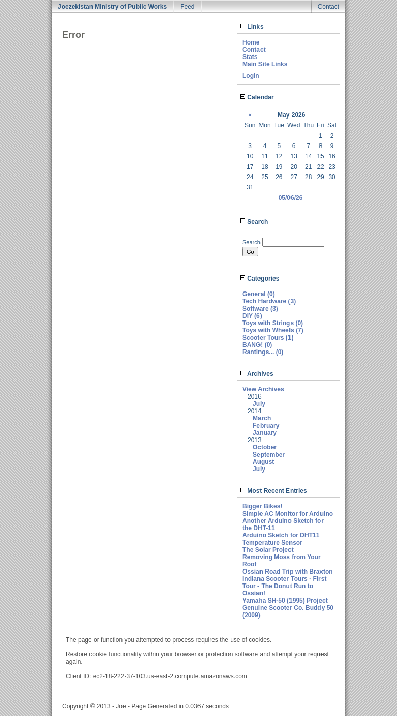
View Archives (263, 389)
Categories (259, 278)
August (263, 461)
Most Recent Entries (273, 490)
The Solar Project (268, 549)
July (259, 403)
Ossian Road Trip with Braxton (287, 571)
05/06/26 (291, 197)
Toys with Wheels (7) (272, 330)
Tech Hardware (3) (269, 301)
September (269, 454)
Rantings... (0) (262, 352)
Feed (187, 6)
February (266, 425)
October (265, 447)
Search (254, 221)
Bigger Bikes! (262, 506)
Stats (249, 57)
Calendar (257, 97)
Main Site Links (264, 64)
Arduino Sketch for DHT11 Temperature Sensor (280, 539)
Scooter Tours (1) (267, 337)
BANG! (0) (257, 344)
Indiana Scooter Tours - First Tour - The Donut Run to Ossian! (284, 586)
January (265, 432)
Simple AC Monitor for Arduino (287, 513)
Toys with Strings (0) (272, 323)
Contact (328, 6)
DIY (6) (252, 315)
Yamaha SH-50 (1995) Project (285, 600)
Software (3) (260, 308)
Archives (256, 373)
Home (250, 42)
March (262, 418)
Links (252, 27)
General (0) (258, 294)
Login (250, 75)
